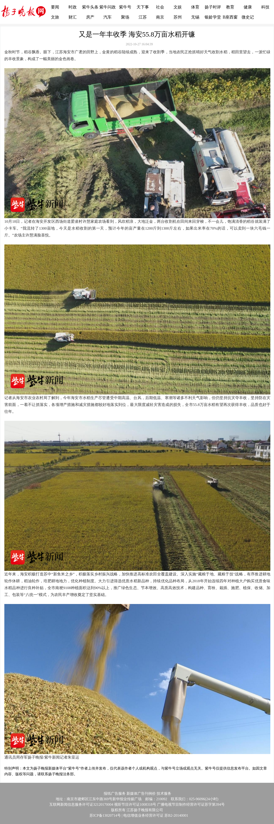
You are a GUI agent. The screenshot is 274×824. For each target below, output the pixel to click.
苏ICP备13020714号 (103, 815)
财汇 (72, 17)
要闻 (55, 7)
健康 (248, 7)
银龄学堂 (213, 17)
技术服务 (164, 793)
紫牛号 (125, 7)
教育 (230, 7)
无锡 (195, 17)
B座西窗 (230, 17)
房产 (90, 17)
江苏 (143, 17)
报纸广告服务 (115, 793)
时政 (72, 7)
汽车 (107, 17)
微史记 (248, 17)
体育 (195, 7)
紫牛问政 (107, 7)
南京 (160, 17)
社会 (160, 7)
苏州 (178, 17)
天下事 (143, 7)
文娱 (178, 7)
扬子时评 (213, 7)
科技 (265, 7)
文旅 (55, 17)
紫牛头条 (90, 7)
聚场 (125, 17)
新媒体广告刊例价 (141, 793)
